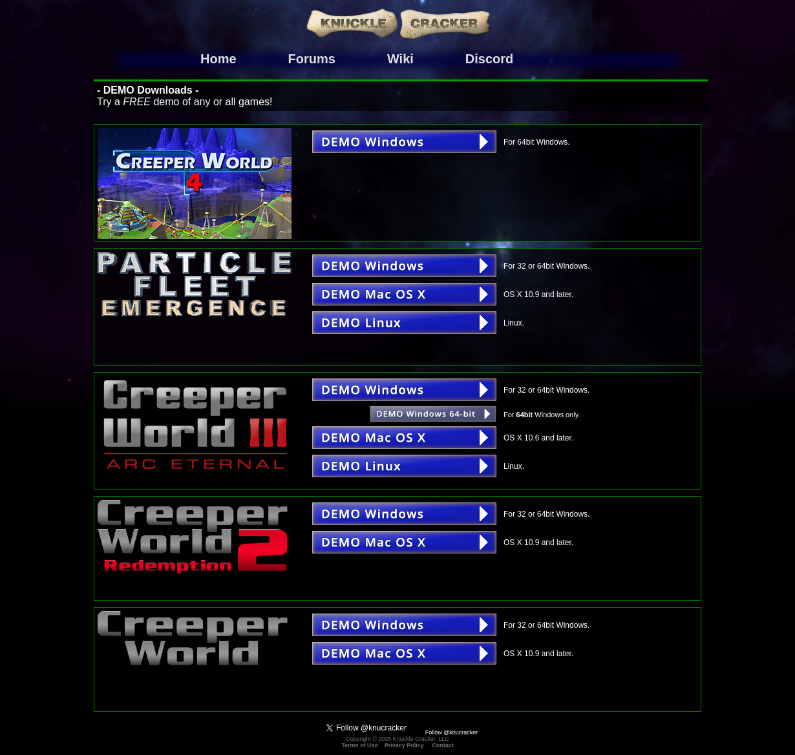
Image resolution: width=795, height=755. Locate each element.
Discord (489, 59)
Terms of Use (359, 745)
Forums (311, 59)
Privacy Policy (404, 745)
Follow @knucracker (451, 732)
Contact (443, 745)
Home (218, 59)
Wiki (400, 59)
